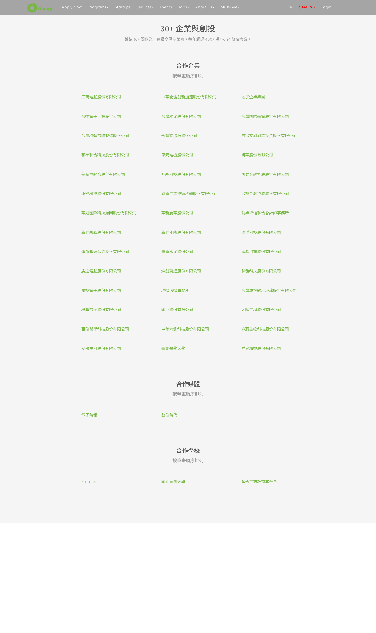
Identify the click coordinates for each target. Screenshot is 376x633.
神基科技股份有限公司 (181, 175)
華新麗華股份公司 (177, 213)
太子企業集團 (253, 97)
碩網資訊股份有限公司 (261, 252)
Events (166, 7)
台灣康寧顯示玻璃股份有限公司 (269, 291)
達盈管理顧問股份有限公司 (105, 252)
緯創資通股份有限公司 (181, 271)
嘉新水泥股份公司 (177, 252)
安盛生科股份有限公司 (101, 349)
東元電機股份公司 (177, 155)
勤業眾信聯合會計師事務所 (265, 213)
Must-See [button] (229, 7)
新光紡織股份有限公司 (101, 233)
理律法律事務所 (175, 291)
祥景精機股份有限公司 (261, 349)
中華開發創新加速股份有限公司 (189, 97)
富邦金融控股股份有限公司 (265, 194)
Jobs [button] (182, 7)
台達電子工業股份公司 (101, 117)
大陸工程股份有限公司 (261, 310)
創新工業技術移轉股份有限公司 (189, 194)
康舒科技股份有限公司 (101, 194)
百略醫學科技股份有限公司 (105, 330)
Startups (122, 7)
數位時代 (169, 416)
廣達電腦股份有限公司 (101, 271)
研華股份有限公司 (257, 155)
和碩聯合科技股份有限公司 (105, 155)
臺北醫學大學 (173, 349)
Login (326, 7)
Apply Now (72, 7)
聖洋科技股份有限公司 (261, 233)
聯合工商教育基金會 (259, 482)
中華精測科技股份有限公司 (185, 330)
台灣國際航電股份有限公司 (265, 117)
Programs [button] (97, 7)
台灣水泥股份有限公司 (181, 117)
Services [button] (143, 7)
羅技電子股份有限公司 (101, 291)
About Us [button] (203, 7)
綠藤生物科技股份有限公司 (265, 330)
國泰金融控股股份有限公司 (265, 175)
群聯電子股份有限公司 (101, 310)
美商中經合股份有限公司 (103, 175)
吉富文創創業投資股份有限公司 (269, 136)
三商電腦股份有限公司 (101, 97)
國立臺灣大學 (173, 482)
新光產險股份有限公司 (181, 233)
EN (290, 7)
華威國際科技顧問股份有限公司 (109, 213)
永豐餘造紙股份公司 (179, 136)
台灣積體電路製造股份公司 (105, 136)
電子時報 (89, 416)
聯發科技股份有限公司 (261, 271)
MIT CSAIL (90, 482)
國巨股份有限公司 (177, 310)
